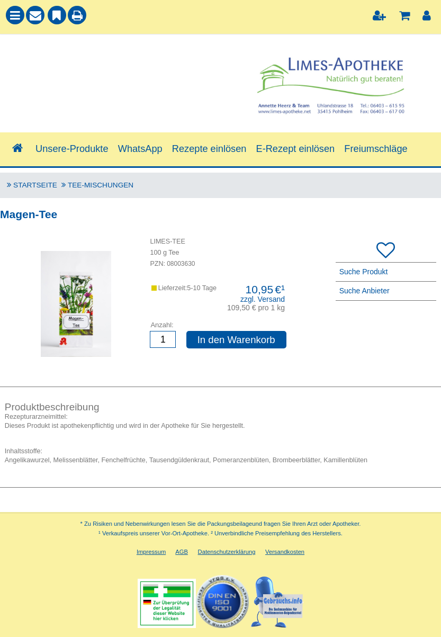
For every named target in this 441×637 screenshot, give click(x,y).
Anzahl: (161, 325)
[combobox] (110, 69)
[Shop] (18, 149)
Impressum (151, 552)
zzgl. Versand (262, 299)
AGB (181, 552)
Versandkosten (284, 552)
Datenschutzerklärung (227, 552)
